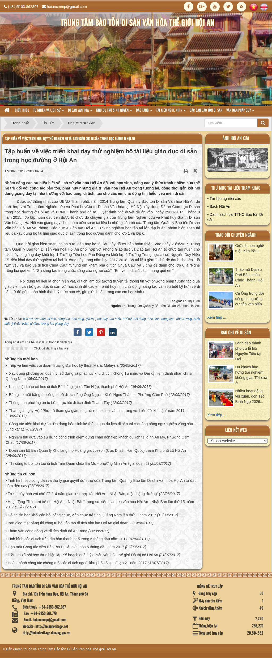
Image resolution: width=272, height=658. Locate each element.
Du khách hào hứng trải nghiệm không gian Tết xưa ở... (251, 375)
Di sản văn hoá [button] (80, 112)
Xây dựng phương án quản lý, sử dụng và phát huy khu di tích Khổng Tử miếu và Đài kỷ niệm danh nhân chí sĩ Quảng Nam (99, 376)
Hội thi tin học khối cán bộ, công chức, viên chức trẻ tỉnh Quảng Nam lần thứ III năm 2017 (82, 515)
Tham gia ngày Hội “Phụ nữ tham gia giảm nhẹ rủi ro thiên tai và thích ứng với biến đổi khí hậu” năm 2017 (97, 410)
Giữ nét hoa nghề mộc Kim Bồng (249, 248)
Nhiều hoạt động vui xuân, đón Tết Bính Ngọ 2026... (249, 396)
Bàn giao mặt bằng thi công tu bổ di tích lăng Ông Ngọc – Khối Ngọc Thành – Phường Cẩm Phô (88, 395)
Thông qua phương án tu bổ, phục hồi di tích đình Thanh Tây (59, 402)
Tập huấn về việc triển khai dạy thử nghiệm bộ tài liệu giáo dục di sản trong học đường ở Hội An (70, 139)
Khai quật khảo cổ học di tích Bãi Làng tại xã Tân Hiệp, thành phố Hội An (69, 387)
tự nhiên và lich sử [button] (48, 112)
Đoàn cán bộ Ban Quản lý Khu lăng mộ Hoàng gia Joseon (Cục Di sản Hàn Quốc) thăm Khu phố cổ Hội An (97, 450)
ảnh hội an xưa (236, 138)
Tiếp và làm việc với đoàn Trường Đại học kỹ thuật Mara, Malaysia (64, 365)
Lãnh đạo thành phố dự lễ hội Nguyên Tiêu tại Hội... (248, 351)
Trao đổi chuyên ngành (236, 235)
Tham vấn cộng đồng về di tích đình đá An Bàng (47, 531)
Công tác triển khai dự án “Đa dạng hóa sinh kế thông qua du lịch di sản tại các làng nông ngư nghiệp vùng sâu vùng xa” (99, 426)
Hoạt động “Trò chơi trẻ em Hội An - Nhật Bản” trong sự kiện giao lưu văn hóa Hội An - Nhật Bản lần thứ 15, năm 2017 (100, 504)
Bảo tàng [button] (144, 112)
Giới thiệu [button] (22, 110)
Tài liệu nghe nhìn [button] (171, 112)
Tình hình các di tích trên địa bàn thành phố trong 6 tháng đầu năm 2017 (68, 539)
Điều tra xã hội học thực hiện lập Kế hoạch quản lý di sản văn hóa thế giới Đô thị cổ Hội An (83, 555)
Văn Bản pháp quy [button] (240, 112)
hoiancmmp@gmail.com (67, 7)
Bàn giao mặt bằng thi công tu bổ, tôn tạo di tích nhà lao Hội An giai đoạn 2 (69, 523)
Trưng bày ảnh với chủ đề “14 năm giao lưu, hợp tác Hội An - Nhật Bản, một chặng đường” (83, 494)
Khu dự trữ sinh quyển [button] (114, 112)
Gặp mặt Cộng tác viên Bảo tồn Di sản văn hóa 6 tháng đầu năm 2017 (66, 547)
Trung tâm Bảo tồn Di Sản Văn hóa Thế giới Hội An (77, 649)
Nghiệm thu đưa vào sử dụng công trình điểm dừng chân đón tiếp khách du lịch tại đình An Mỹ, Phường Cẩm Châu (97, 440)
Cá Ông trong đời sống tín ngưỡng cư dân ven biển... (250, 298)
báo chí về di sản (236, 333)
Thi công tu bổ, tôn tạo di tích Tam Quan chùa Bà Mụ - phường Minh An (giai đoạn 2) (79, 463)
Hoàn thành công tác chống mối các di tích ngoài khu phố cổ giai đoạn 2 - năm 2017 (77, 563)
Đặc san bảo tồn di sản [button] (206, 110)
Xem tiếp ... (216, 317)
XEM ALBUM (237, 161)
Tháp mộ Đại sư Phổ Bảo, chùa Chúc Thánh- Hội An (249, 277)
